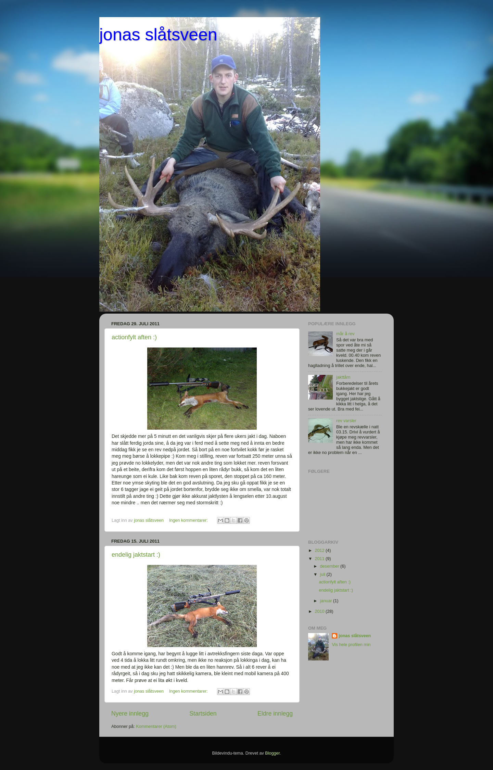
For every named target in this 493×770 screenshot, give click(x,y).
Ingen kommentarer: (189, 520)
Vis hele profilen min (351, 644)
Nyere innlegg (130, 713)
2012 (320, 550)
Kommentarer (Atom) (156, 726)
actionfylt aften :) (134, 337)
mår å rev (345, 333)
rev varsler (346, 420)
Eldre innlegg (275, 713)
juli (323, 574)
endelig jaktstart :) (136, 554)
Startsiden (202, 713)
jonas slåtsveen (158, 34)
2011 (320, 558)
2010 (320, 611)
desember (330, 566)
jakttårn (343, 377)
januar (326, 600)
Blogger (272, 753)
